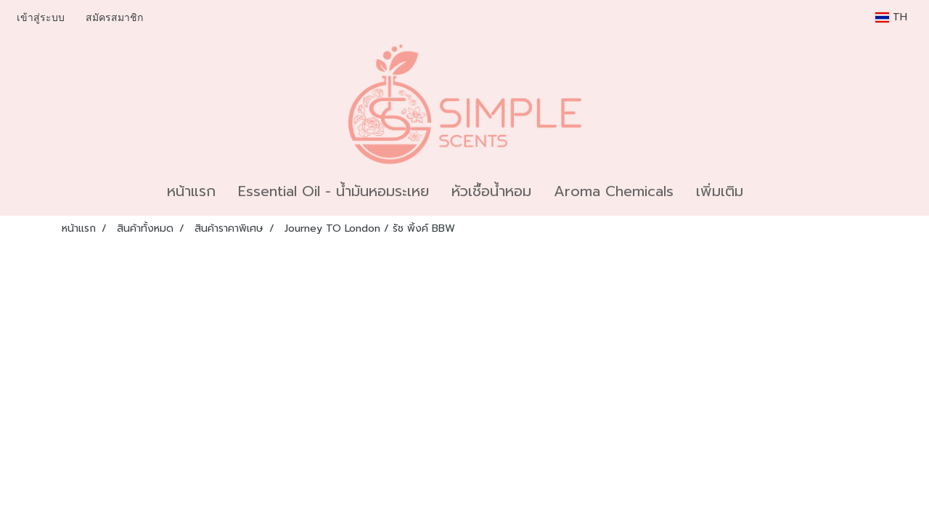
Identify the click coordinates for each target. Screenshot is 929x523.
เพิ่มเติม (719, 191)
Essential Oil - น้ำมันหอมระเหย (333, 191)
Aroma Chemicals (614, 191)
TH (891, 17)
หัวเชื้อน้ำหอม (491, 191)
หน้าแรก (191, 191)
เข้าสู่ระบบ (41, 17)
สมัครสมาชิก (114, 17)
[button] (767, 191)
